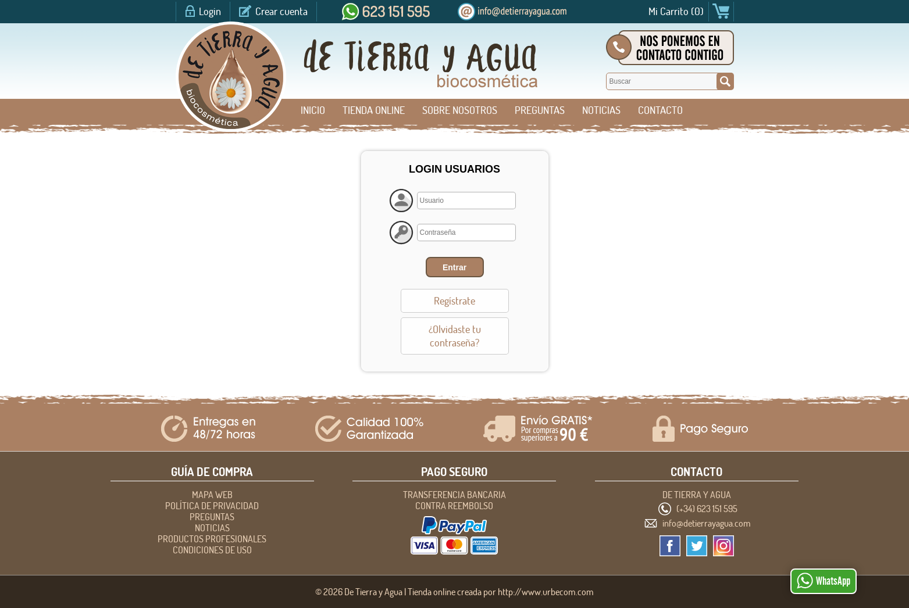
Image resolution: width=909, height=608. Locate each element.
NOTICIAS (601, 110)
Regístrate (454, 300)
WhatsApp (823, 581)
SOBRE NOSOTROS (459, 110)
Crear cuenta (281, 11)
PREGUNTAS (540, 110)
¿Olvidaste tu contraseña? (455, 336)
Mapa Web (212, 494)
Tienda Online (374, 110)
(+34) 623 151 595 (706, 508)
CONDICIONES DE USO (212, 550)
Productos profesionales (212, 539)
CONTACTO (660, 110)
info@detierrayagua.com (706, 523)
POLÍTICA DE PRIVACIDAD (212, 506)
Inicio (313, 110)
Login (210, 11)
